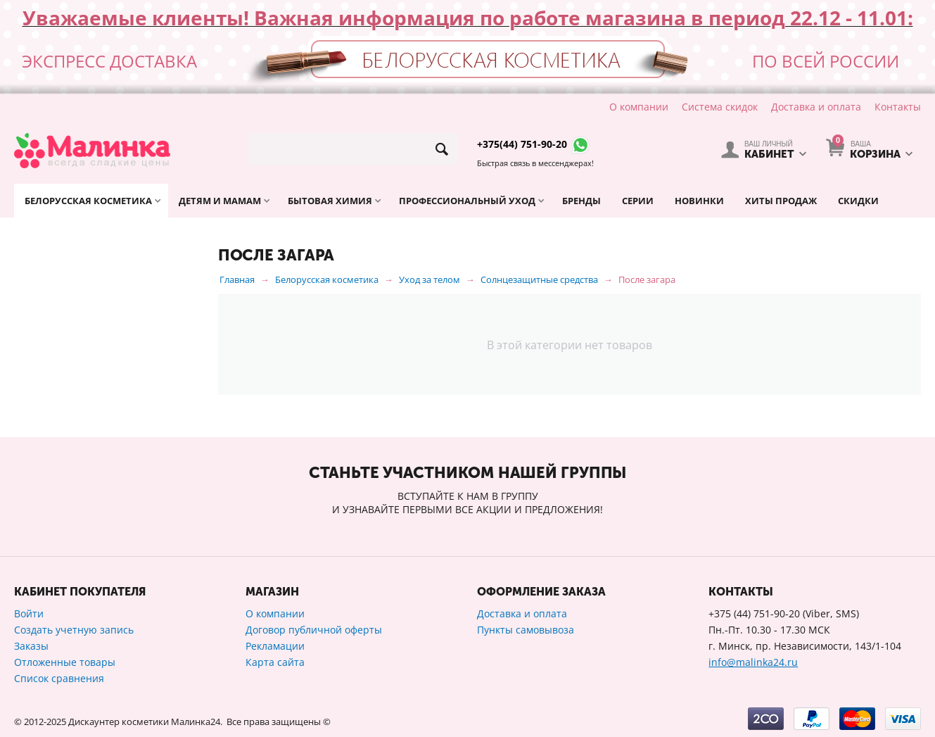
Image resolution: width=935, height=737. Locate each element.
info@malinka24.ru (753, 662)
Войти (29, 613)
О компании (638, 106)
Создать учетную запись (74, 629)
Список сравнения (59, 678)
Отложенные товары (64, 662)
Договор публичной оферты (314, 629)
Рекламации (275, 646)
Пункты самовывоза (525, 629)
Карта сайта (275, 662)
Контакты (897, 106)
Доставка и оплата (816, 106)
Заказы (31, 646)
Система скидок (720, 106)
